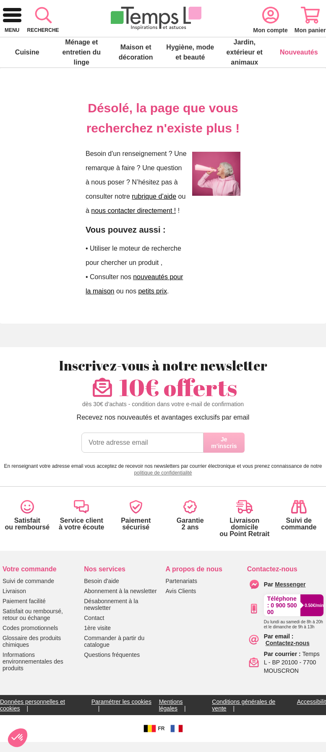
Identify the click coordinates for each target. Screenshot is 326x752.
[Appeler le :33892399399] (293, 649)
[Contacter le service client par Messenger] (290, 611)
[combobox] (151, 38)
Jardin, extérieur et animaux (245, 79)
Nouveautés (299, 79)
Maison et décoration (136, 79)
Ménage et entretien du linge (81, 79)
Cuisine (27, 79)
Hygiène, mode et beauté (190, 79)
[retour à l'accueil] (38, 38)
